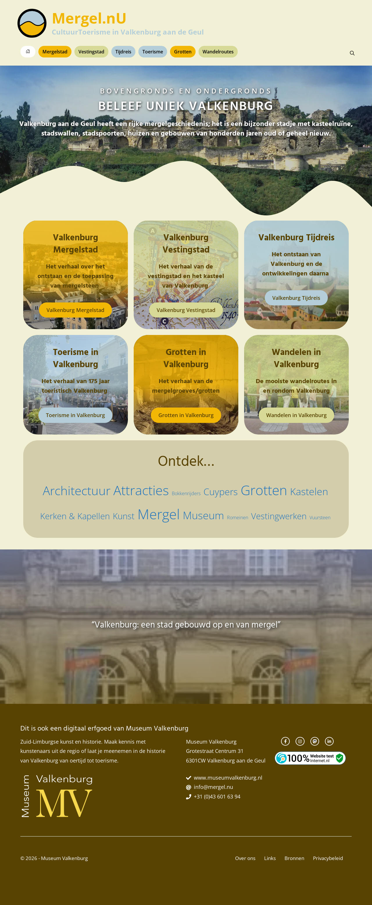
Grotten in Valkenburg (186, 415)
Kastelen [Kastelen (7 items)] (309, 491)
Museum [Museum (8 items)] (203, 515)
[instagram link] (300, 741)
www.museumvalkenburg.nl (228, 777)
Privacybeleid (328, 858)
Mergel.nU (89, 18)
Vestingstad (91, 51)
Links (270, 858)
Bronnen (294, 858)
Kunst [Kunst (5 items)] (124, 516)
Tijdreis (123, 51)
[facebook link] (285, 741)
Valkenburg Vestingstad (186, 310)
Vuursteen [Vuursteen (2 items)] (320, 517)
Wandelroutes (218, 51)
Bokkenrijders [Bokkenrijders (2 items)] (186, 493)
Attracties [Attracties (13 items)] (141, 490)
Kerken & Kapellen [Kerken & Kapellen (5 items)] (75, 516)
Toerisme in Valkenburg (75, 415)
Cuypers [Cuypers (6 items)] (220, 491)
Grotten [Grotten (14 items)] (264, 490)
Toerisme (152, 51)
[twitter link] (329, 741)
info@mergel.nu (213, 786)
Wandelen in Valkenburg (296, 415)
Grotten (183, 51)
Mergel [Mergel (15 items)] (158, 514)
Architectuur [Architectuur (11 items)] (76, 490)
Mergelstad (54, 51)
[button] (352, 53)
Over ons (245, 858)
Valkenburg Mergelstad (75, 310)
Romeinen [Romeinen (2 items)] (237, 517)
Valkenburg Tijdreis (296, 297)
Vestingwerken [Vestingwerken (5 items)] (279, 516)
